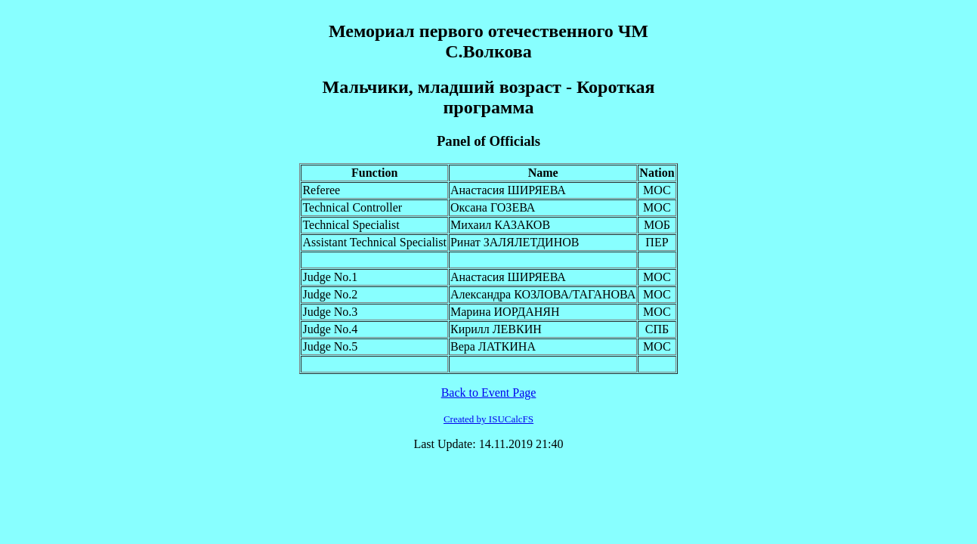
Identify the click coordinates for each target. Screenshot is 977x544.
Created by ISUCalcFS (488, 419)
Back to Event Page (488, 392)
